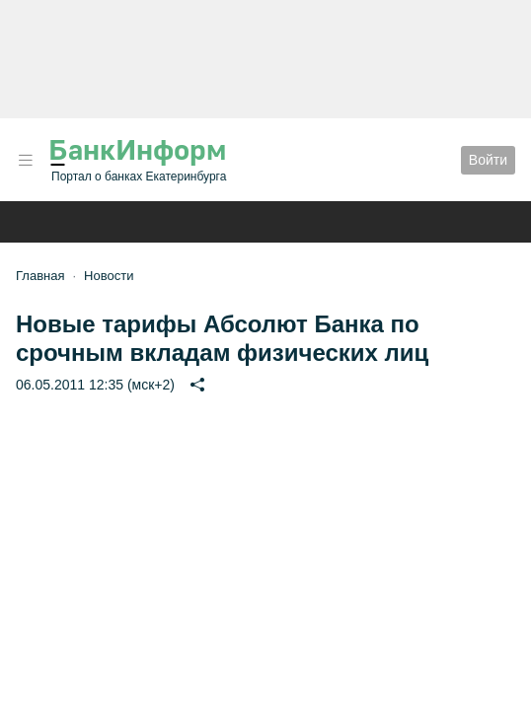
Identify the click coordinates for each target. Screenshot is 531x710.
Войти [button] (488, 160)
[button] (26, 160)
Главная (40, 275)
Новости (108, 275)
